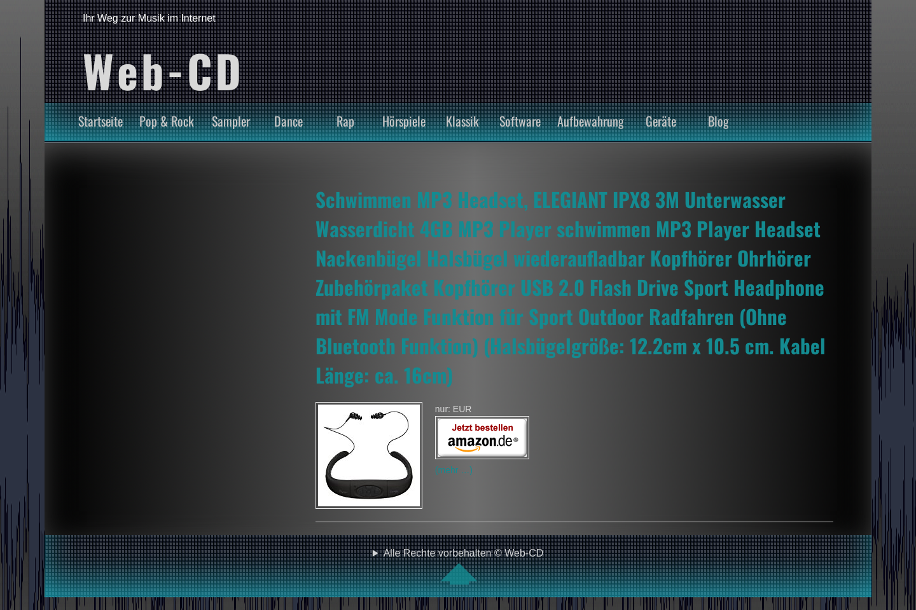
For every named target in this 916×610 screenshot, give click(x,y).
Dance (288, 120)
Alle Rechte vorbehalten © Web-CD (464, 566)
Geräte (661, 120)
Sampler (231, 120)
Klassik (462, 120)
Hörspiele (404, 120)
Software (520, 120)
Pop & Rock (166, 120)
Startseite (100, 120)
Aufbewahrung (590, 120)
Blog (718, 120)
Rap (345, 120)
